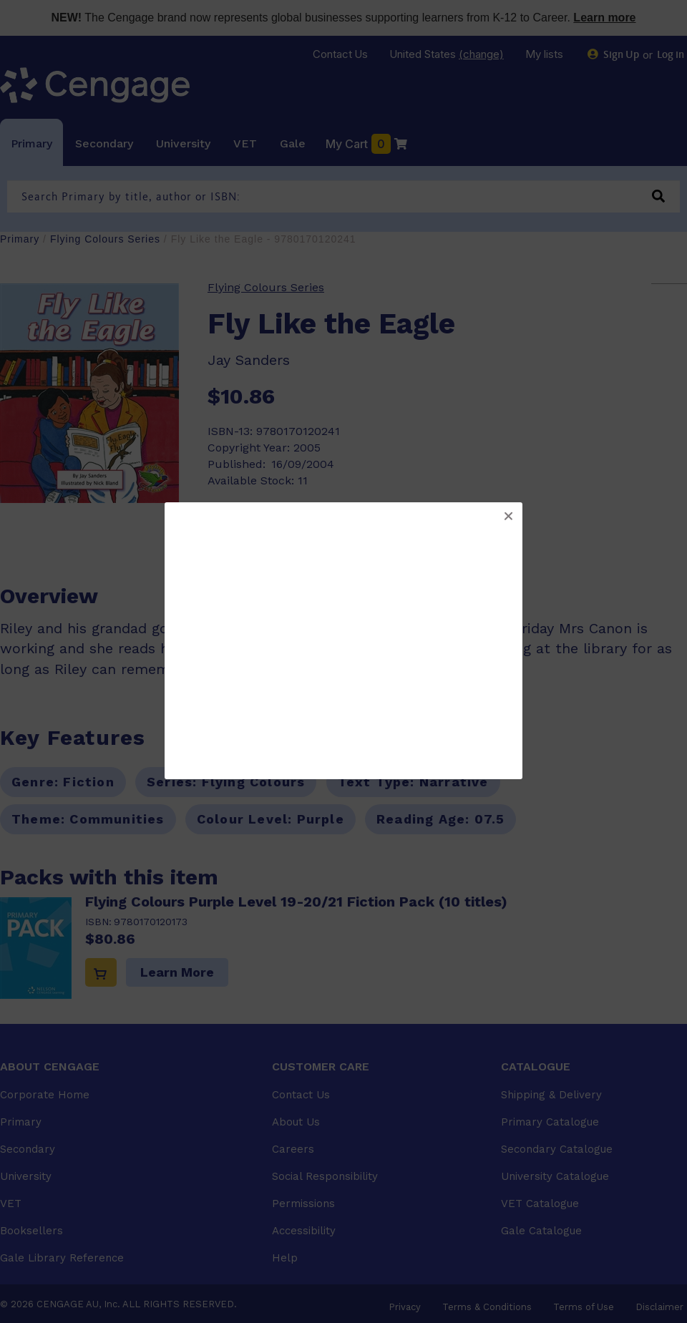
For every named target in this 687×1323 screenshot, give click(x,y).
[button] (508, 516)
